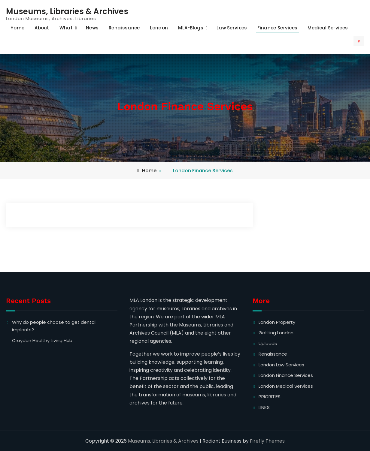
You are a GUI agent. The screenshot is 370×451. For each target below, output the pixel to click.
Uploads (268, 343)
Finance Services (277, 28)
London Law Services (281, 365)
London (159, 28)
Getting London (276, 332)
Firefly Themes (267, 440)
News (92, 28)
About (42, 28)
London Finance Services (286, 375)
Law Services (232, 28)
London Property (277, 322)
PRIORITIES (270, 396)
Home (17, 28)
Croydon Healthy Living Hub (42, 340)
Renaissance (124, 28)
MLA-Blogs (190, 28)
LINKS (264, 407)
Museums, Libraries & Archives (67, 11)
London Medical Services (286, 386)
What (66, 28)
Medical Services (328, 28)
